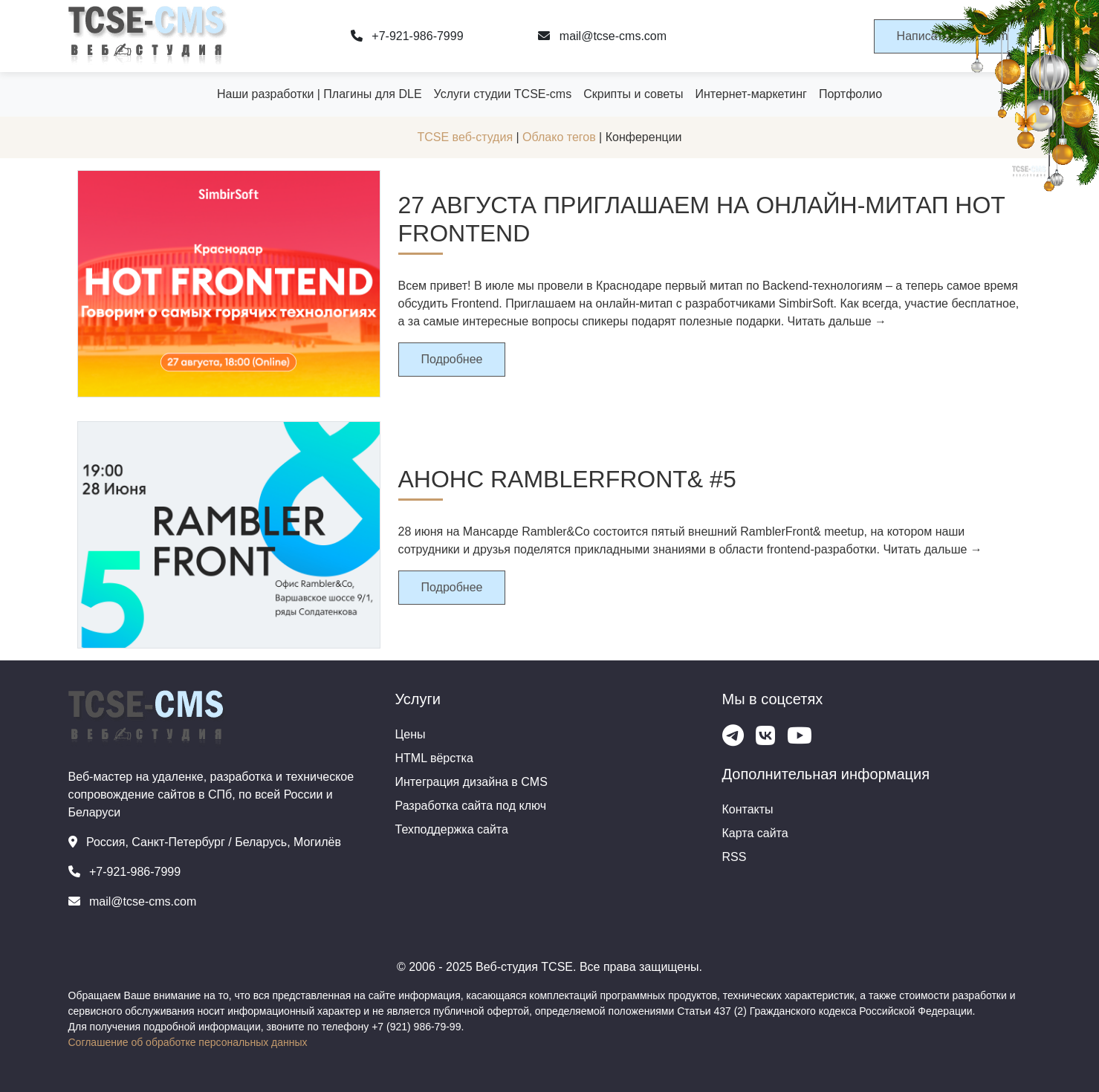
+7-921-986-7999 (407, 36)
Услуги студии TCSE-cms (503, 94)
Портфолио (850, 94)
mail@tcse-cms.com (602, 36)
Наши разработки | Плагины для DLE (319, 94)
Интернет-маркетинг (750, 94)
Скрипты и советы (633, 94)
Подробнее (452, 359)
